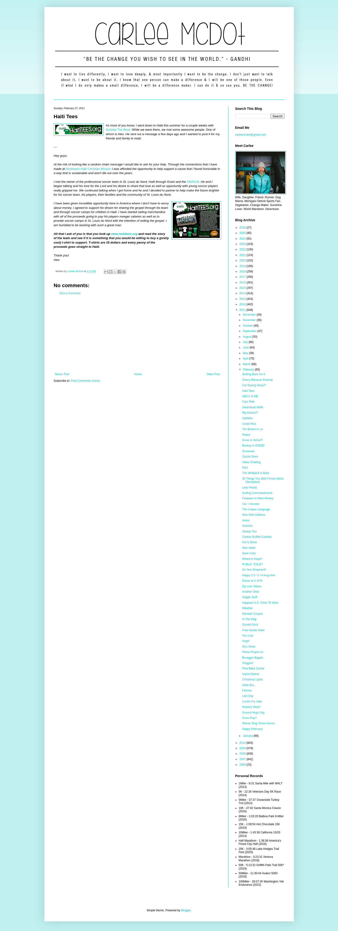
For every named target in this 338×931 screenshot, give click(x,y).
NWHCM (193, 181)
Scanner (247, 525)
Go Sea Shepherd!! (254, 569)
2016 (242, 282)
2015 (242, 288)
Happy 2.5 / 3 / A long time (258, 575)
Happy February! (252, 729)
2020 (242, 260)
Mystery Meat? (251, 707)
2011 (242, 310)
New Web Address (253, 514)
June (246, 347)
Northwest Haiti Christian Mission (88, 169)
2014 (242, 293)
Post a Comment (70, 293)
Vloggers (247, 663)
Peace (246, 434)
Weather (247, 608)
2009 (242, 748)
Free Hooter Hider (253, 630)
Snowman (248, 451)
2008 (242, 753)
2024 (242, 238)
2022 (242, 249)
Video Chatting (251, 462)
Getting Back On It (253, 374)
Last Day (247, 696)
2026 (242, 227)
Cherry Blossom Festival (257, 380)
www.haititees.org (124, 234)
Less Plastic (249, 487)
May (246, 353)
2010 (242, 742)
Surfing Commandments (257, 493)
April (246, 358)
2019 (242, 266)
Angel (245, 641)
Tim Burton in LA (252, 429)
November (250, 320)
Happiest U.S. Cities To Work (260, 602)
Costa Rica (249, 423)
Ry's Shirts (248, 646)
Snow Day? (249, 718)
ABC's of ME (250, 396)
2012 (242, 304)
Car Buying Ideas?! (254, 385)
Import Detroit (250, 674)
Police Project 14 (252, 652)
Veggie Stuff (249, 597)
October (248, 325)
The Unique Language (256, 509)
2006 (242, 764)
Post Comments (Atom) (85, 380)
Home (138, 374)
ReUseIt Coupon (252, 613)
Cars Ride (248, 401)
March (247, 364)
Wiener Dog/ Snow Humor (258, 723)
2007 (242, 759)
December (250, 314)
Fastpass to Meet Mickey (257, 498)
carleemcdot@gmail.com (250, 134)
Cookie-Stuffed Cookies (257, 536)
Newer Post (62, 374)
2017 (242, 277)
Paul (245, 467)
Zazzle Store (250, 456)
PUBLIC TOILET (252, 564)
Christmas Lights (252, 679)
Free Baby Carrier (253, 668)
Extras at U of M (252, 580)
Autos (245, 520)
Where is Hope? (252, 559)
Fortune (247, 690)
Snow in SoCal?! (252, 440)
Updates (247, 418)
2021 (242, 255)
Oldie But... (249, 685)
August (247, 336)
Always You (249, 531)
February (249, 369)
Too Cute (247, 635)
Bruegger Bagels (252, 657)
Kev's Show (249, 542)
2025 (242, 233)
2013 (242, 299)
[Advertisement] (137, 334)
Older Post (213, 374)
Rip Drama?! (250, 412)
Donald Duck (250, 624)
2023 (242, 244)
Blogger (186, 910)
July (246, 342)
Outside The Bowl (118, 129)
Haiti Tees (248, 391)
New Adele (248, 547)
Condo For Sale (252, 701)
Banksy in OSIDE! (253, 445)
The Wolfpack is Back (255, 473)
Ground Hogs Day (253, 712)
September (250, 331)
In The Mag (249, 619)
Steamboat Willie (252, 407)
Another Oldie (250, 591)
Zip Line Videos (251, 586)
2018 (242, 271)
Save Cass (249, 553)
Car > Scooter (250, 504)
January (248, 735)
